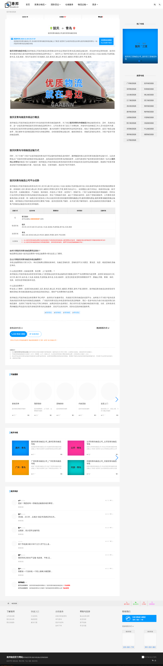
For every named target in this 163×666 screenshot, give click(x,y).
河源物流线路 (148, 117)
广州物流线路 (130, 83)
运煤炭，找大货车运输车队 (30, 528)
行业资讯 (34, 613)
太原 (122, 663)
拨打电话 (126, 600)
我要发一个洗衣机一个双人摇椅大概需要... (36, 569)
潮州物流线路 (130, 134)
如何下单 (58, 623)
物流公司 (23, 306)
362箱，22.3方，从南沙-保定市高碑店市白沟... (38, 514)
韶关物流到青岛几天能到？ (39, 585)
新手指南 (83, 620)
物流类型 (34, 616)
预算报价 (37, 401)
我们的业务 (10, 616)
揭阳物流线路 (148, 134)
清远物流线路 (148, 123)
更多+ (160, 663)
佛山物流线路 (148, 95)
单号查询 (58, 616)
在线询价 (35, 334)
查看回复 (22, 504)
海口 (156, 663)
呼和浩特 (127, 663)
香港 (152, 663)
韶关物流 (57, 312)
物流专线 (34, 658)
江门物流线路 (130, 100)
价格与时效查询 (61, 613)
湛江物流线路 (148, 100)
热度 (100, 17)
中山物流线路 (148, 129)
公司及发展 (10, 613)
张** (20, 512)
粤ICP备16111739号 (150, 654)
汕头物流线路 (130, 95)
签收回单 (16, 401)
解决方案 (34, 620)
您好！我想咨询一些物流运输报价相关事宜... (37, 501)
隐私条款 (15, 658)
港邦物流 (76, 156)
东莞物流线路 (130, 129)
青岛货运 (76, 312)
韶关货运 (48, 312)
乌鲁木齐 (137, 663)
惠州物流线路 (130, 112)
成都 (149, 663)
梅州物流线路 (148, 112)
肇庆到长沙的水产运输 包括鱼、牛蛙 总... (36, 555)
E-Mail (144, 600)
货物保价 (58, 401)
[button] (116, 398)
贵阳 (145, 663)
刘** (20, 566)
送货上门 (99, 401)
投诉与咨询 (59, 620)
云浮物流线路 (130, 140)
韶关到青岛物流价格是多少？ (57, 583)
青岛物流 (67, 312)
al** (20, 498)
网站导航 (21, 658)
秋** (20, 525)
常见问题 (83, 623)
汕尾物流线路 (130, 117)
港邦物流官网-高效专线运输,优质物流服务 (35, 654)
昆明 (142, 663)
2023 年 (25, 17)
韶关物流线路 (11, 12)
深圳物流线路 (130, 89)
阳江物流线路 (130, 123)
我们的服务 (10, 620)
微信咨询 (134, 601)
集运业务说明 (84, 613)
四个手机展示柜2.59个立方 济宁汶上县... (35, 542)
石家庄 (119, 663)
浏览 (62, 17)
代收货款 (79, 401)
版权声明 (9, 658)
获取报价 (152, 600)
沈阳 (132, 663)
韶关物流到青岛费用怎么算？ (56, 585)
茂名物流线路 (130, 106)
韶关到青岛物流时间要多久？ (39, 583)
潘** (20, 553)
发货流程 (83, 616)
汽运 (26, 658)
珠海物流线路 (148, 89)
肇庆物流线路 (148, 106)
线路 (30, 658)
